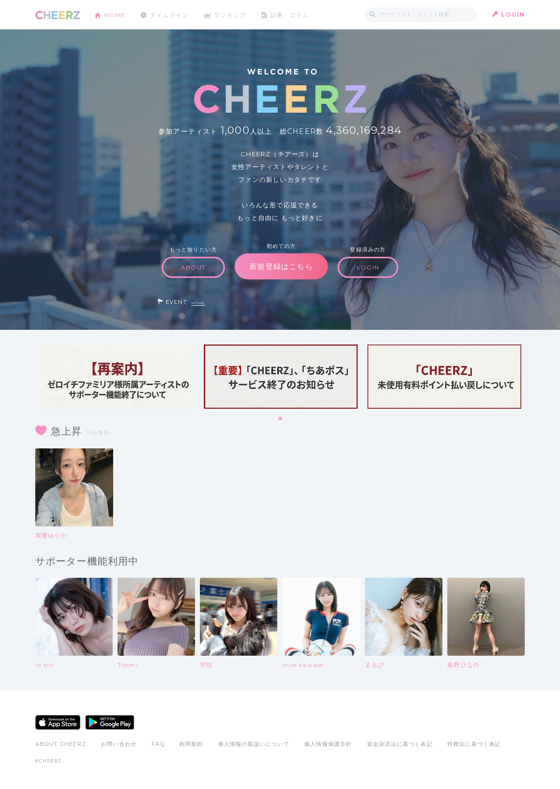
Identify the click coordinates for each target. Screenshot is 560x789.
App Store (57, 722)
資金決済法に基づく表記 (400, 743)
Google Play (109, 722)
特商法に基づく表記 (474, 743)
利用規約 (191, 743)
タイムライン (169, 14)
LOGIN (513, 14)
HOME (115, 14)
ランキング (231, 14)
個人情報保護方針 (328, 743)
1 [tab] (280, 419)
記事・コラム (290, 14)
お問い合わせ (119, 743)
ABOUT (193, 267)
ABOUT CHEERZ (60, 743)
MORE (198, 303)
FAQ (158, 743)
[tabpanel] (117, 377)
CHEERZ (57, 15)
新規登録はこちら (281, 266)
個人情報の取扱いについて (254, 743)
